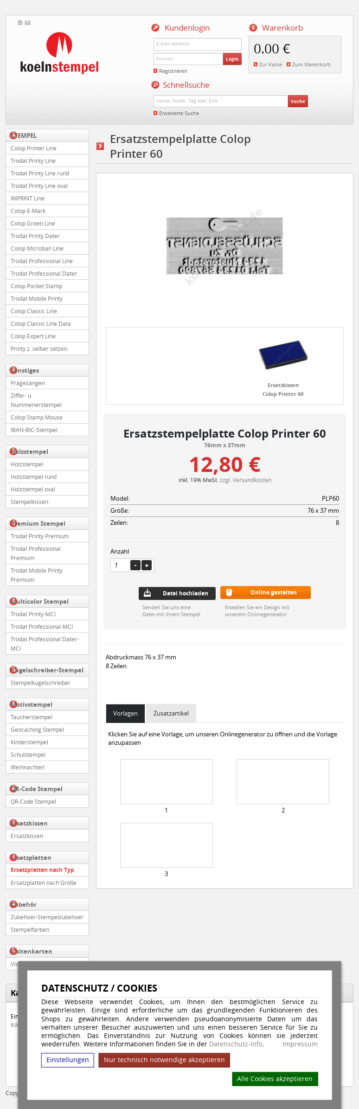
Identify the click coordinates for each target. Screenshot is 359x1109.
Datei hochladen (185, 593)
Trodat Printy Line (33, 160)
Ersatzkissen (29, 823)
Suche (298, 101)
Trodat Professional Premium (36, 553)
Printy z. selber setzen (39, 348)
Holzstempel (29, 451)
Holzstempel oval (33, 489)
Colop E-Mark (28, 210)
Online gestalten (273, 592)
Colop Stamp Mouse (37, 417)
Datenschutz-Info (236, 1043)
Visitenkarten (31, 951)
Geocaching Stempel (37, 729)
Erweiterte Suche (179, 113)
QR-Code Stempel (37, 789)
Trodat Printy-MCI (33, 614)
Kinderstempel (29, 742)
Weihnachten (28, 767)
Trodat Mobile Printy (37, 298)
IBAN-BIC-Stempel (34, 429)
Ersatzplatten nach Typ (42, 870)
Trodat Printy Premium (40, 536)
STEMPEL (24, 135)
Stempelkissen (29, 501)
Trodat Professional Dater (44, 273)
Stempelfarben (30, 929)
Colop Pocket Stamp (36, 286)
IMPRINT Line (28, 198)
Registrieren (173, 70)
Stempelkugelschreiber (41, 682)
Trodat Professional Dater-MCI (45, 643)
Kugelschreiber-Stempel (47, 670)
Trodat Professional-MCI (42, 626)
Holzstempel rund (34, 476)
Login (232, 59)
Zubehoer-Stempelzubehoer (47, 917)
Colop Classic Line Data (41, 323)
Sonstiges (25, 370)
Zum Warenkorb (311, 64)
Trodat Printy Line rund (40, 173)
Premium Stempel (38, 523)
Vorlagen (125, 713)
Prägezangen (28, 383)
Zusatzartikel (171, 713)
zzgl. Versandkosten (245, 480)
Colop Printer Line (34, 148)
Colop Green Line (33, 223)
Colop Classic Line (34, 311)
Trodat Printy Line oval (39, 185)
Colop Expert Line (33, 336)
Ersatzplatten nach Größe (44, 882)
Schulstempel (28, 754)
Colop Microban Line (37, 248)
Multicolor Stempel (40, 601)
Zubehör (24, 904)
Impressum (300, 1044)
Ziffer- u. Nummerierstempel (36, 400)
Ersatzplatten (31, 857)
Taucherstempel (31, 717)
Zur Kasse (270, 64)
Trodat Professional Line (42, 260)
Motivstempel (31, 704)
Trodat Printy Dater (35, 235)
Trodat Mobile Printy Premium (37, 575)
